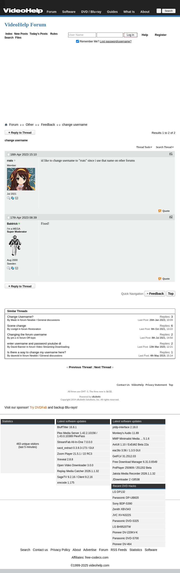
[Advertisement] (90, 84)
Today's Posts (38, 33)
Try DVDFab (38, 407)
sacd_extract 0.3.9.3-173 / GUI (75, 448)
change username (74, 124)
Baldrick (12, 223)
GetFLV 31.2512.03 (124, 456)
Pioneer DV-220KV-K (125, 532)
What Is (129, 11)
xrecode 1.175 (65, 482)
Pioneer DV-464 (122, 544)
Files (18, 37)
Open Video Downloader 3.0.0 (75, 465)
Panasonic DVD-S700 (125, 538)
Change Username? (20, 316)
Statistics (136, 550)
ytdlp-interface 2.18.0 (125, 427)
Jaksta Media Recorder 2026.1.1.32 (133, 473)
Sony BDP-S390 (122, 503)
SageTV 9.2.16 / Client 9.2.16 (74, 477)
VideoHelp (137, 384)
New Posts (21, 33)
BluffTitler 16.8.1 (67, 427)
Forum (51, 11)
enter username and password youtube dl (34, 343)
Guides (112, 11)
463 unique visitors (27, 443)
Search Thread (164, 147)
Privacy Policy (60, 550)
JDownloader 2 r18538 (126, 479)
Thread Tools (143, 147)
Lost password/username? (116, 41)
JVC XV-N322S (121, 515)
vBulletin (96, 396)
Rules (54, 33)
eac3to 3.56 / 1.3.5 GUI (126, 450)
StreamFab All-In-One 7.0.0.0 (74, 442)
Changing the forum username (27, 334)
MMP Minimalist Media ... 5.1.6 (130, 438)
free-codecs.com (96, 557)
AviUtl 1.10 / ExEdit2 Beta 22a (130, 444)
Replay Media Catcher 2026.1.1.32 (78, 471)
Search (9, 37)
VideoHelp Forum (25, 24)
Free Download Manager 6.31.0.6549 (134, 461)
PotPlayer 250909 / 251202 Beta (131, 467)
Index (8, 33)
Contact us (40, 550)
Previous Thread (80, 367)
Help (145, 35)
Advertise (89, 550)
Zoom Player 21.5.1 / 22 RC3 (74, 453)
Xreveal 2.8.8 (65, 459)
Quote (164, 211)
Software (68, 11)
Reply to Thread (20, 132)
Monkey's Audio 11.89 (125, 433)
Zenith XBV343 (121, 509)
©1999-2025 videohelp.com (90, 565)
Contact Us (123, 384)
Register (160, 35)
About (144, 11)
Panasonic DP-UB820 (125, 497)
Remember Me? (88, 41)
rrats (10, 160)
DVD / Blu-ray (91, 11)
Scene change (16, 325)
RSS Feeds (119, 550)
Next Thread (102, 367)
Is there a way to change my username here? (36, 352)
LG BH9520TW (121, 526)
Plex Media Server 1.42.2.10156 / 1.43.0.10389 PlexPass (77, 434)
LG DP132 (118, 491)
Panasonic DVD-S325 (125, 521)
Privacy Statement (156, 384)
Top (171, 293)
